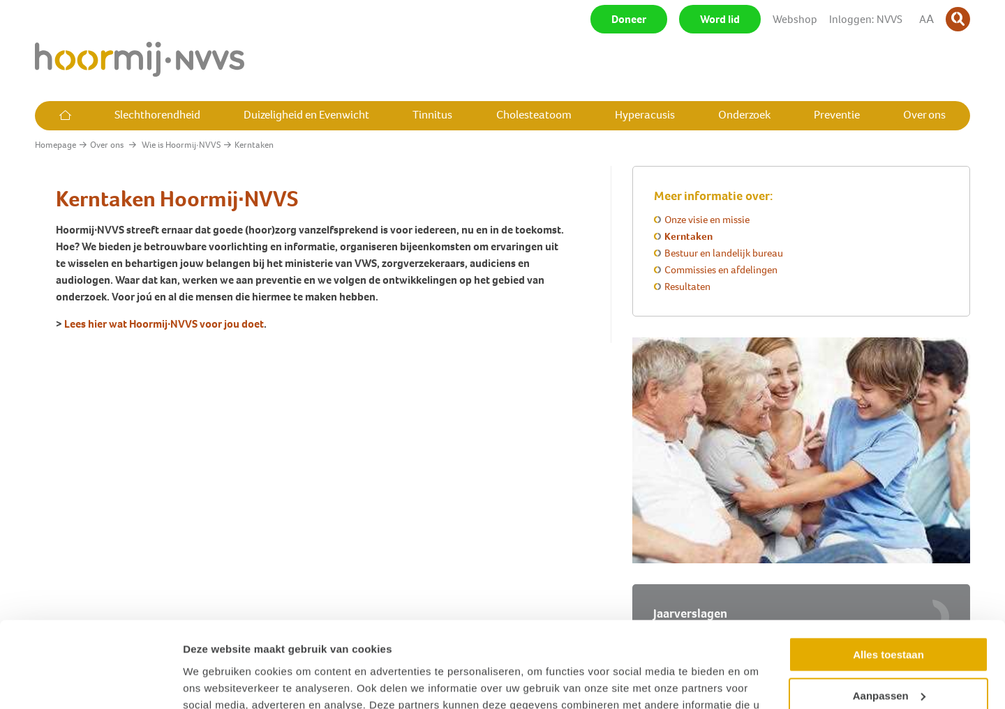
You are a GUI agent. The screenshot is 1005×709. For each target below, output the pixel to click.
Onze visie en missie (707, 220)
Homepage (55, 145)
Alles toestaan (888, 577)
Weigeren (888, 658)
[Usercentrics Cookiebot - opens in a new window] (90, 681)
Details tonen (216, 681)
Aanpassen (889, 617)
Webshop (795, 19)
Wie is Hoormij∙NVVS (181, 145)
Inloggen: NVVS (865, 19)
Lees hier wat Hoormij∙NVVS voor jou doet (164, 324)
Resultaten (687, 286)
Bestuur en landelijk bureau (723, 253)
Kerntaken (688, 236)
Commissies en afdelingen (720, 270)
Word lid (720, 19)
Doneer (628, 19)
